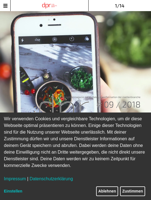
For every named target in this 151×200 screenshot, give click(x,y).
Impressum (15, 178)
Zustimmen (132, 191)
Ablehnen (107, 191)
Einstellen (13, 191)
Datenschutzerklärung (51, 178)
